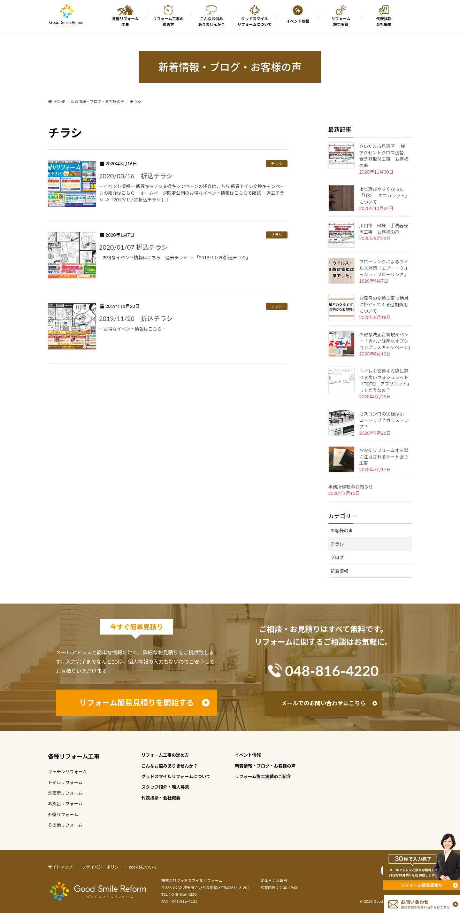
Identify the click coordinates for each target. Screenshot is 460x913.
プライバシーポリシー (102, 867)
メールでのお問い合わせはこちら (323, 703)
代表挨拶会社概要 (384, 21)
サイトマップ (60, 867)
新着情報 (340, 571)
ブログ (337, 557)
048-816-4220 (332, 670)
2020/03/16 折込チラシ (136, 176)
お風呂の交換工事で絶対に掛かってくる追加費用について (384, 304)
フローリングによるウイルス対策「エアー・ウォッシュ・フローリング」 (384, 268)
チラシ (276, 163)
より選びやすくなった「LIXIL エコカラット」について (384, 195)
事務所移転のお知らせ (350, 486)
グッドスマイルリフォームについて (254, 21)
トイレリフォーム (65, 782)
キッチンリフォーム (67, 771)
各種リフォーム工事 (125, 21)
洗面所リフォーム (65, 793)
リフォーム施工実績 (340, 21)
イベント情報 (297, 21)
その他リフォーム (65, 825)
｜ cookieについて (140, 867)
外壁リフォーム (63, 814)
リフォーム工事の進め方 (168, 21)
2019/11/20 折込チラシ (136, 318)
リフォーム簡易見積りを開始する (136, 702)
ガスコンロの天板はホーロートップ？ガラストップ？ (384, 420)
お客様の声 (342, 530)
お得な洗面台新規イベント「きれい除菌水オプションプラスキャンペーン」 (386, 341)
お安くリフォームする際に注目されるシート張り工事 (384, 457)
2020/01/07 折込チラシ (133, 247)
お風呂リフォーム (65, 803)
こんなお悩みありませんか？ (211, 21)
